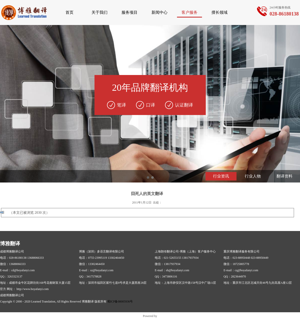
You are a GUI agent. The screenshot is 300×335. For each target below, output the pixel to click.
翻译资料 (284, 176)
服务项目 (130, 12)
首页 (70, 12)
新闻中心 (160, 12)
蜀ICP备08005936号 (120, 301)
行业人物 (253, 176)
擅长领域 (220, 12)
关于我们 (100, 12)
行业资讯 (221, 176)
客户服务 (190, 12)
